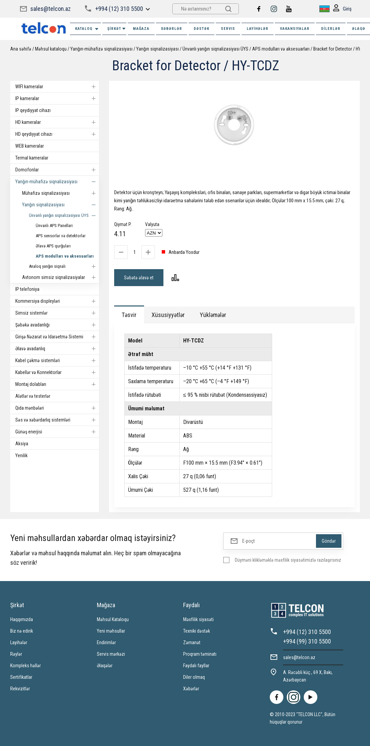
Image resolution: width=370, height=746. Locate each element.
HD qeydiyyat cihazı (57, 134)
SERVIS (228, 28)
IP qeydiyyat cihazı (33, 110)
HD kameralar (57, 122)
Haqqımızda (21, 619)
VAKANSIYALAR (295, 28)
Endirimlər (106, 642)
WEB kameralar (29, 146)
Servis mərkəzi (111, 654)
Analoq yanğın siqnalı (64, 266)
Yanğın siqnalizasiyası (157, 49)
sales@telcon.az (50, 8)
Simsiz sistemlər (57, 313)
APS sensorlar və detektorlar (61, 235)
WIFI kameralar (57, 86)
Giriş (342, 9)
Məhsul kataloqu (51, 49)
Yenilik (21, 455)
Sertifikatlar (21, 677)
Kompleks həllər (25, 665)
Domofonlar (57, 169)
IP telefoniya (27, 289)
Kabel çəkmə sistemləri (57, 360)
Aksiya (21, 443)
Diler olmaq (194, 677)
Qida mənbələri (57, 408)
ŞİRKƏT (116, 28)
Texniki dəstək (196, 631)
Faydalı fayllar (196, 665)
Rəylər (16, 654)
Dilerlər (330, 28)
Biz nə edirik (21, 631)
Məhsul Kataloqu (113, 619)
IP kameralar (57, 98)
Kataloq (87, 29)
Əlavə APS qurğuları (53, 245)
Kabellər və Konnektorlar (57, 372)
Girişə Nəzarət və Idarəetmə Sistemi (57, 336)
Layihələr (257, 28)
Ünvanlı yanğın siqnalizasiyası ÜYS (215, 49)
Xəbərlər (191, 688)
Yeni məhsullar (111, 631)
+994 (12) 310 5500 (119, 8)
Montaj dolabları (57, 384)
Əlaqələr (104, 665)
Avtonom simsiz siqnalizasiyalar (60, 277)
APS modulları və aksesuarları (281, 49)
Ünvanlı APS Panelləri (54, 225)
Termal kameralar (31, 158)
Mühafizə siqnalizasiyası (60, 193)
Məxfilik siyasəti (198, 619)
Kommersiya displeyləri (57, 301)
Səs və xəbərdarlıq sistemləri (57, 420)
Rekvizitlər (20, 688)
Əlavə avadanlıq (57, 348)
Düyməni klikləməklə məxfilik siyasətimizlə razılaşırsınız (288, 560)
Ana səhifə (20, 49)
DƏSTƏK (201, 28)
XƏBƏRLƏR (171, 28)
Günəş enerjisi (57, 431)
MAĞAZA (141, 28)
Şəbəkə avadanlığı (57, 325)
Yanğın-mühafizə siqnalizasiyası (101, 49)
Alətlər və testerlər (32, 396)
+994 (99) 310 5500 (307, 641)
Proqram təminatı (199, 654)
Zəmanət (191, 642)
